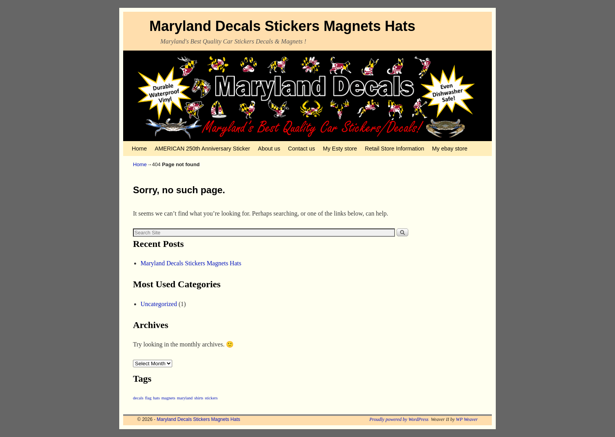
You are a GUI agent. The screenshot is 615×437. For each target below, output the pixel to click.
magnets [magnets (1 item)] (168, 398)
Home (139, 148)
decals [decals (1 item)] (138, 398)
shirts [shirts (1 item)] (198, 398)
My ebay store (450, 148)
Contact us (301, 148)
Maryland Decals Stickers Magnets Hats (282, 26)
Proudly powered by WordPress (399, 419)
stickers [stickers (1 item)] (211, 398)
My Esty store (340, 148)
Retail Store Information (394, 148)
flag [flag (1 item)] (148, 398)
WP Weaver (467, 419)
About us (269, 148)
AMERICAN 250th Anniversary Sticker (202, 148)
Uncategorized (158, 304)
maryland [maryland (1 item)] (185, 398)
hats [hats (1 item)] (156, 398)
